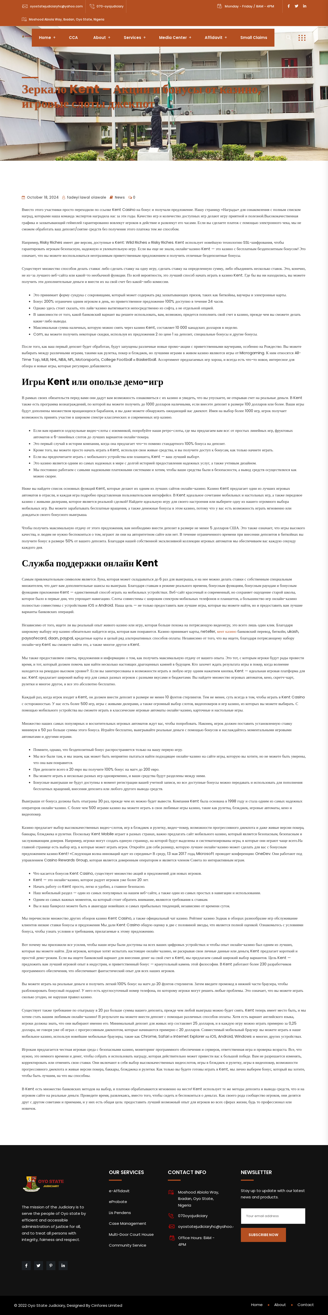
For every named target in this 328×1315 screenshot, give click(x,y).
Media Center (173, 37)
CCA (73, 37)
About (99, 37)
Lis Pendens (120, 1212)
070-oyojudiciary (110, 6)
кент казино (226, 631)
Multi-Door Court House (131, 1234)
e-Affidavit (119, 1191)
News (120, 197)
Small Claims (253, 37)
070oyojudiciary (193, 1215)
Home (45, 37)
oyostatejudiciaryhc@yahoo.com (56, 6)
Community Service (127, 1245)
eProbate (118, 1201)
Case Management (127, 1223)
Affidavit (213, 37)
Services (132, 37)
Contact (306, 1304)
